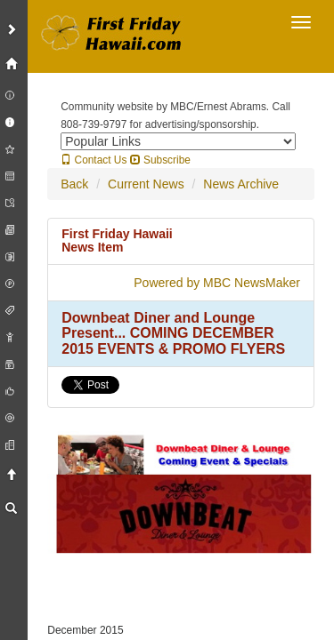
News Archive (241, 184)
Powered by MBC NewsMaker (217, 283)
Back (74, 184)
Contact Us (93, 160)
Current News (146, 184)
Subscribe (160, 160)
